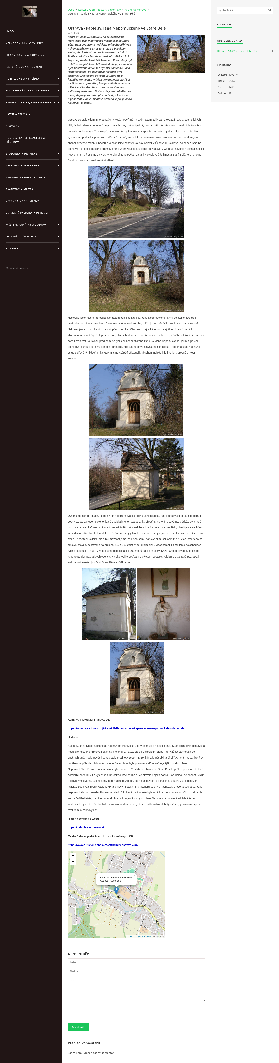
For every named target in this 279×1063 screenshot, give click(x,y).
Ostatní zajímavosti (21, 236)
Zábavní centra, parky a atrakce (30, 102)
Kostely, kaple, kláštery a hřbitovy (25, 140)
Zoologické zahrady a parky (27, 90)
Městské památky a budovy (26, 224)
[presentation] (97, 1013)
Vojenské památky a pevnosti (28, 213)
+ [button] (73, 856)
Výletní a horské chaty (23, 165)
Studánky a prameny (22, 153)
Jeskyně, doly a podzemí (24, 67)
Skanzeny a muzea (19, 189)
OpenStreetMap (144, 936)
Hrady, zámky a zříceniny (25, 55)
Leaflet (130, 936)
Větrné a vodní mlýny (22, 201)
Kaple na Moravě (135, 9)
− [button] (73, 862)
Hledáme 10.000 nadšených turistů (237, 51)
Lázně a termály (18, 114)
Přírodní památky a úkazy (26, 177)
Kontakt (12, 248)
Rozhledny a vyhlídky (23, 78)
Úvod (10, 31)
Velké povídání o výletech (26, 43)
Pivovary (12, 126)
